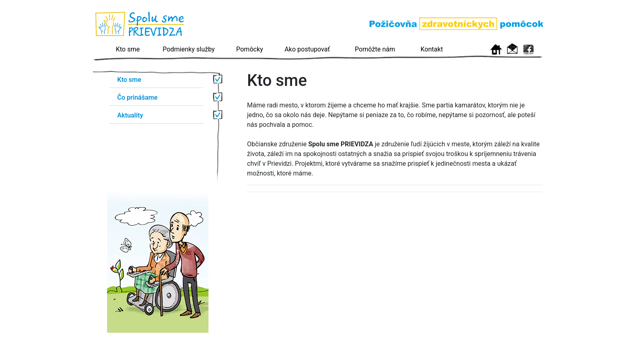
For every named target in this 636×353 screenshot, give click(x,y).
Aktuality (130, 115)
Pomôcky (249, 49)
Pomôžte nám (375, 49)
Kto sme (128, 49)
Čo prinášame (137, 97)
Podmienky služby (189, 49)
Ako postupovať (307, 49)
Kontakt (432, 49)
